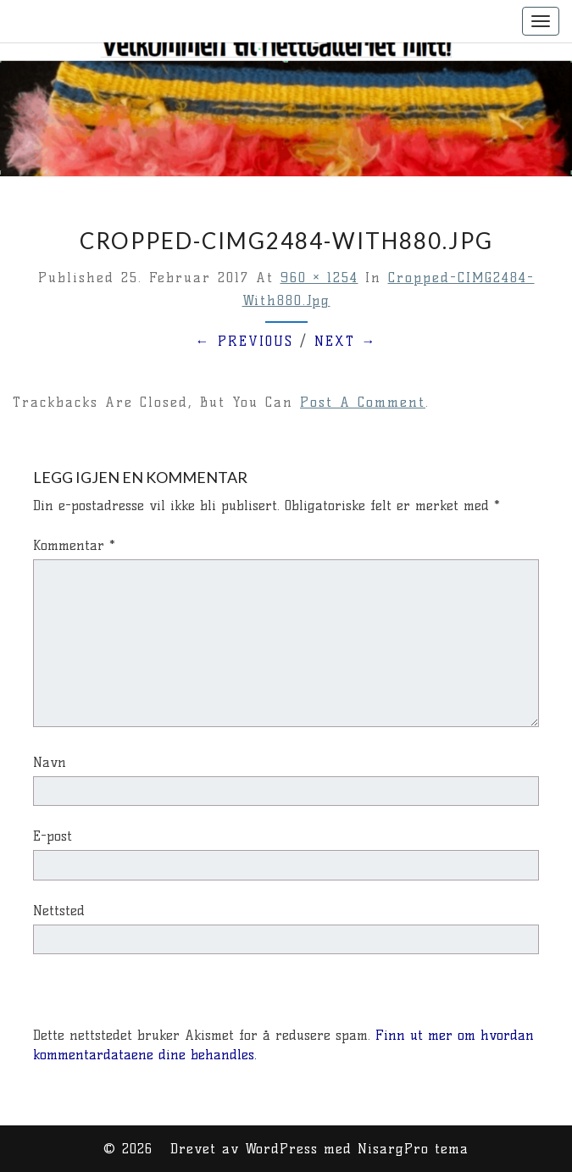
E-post (52, 836)
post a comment (362, 402)
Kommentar (74, 545)
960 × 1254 (319, 277)
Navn (49, 762)
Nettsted (59, 911)
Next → (345, 341)
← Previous (244, 341)
